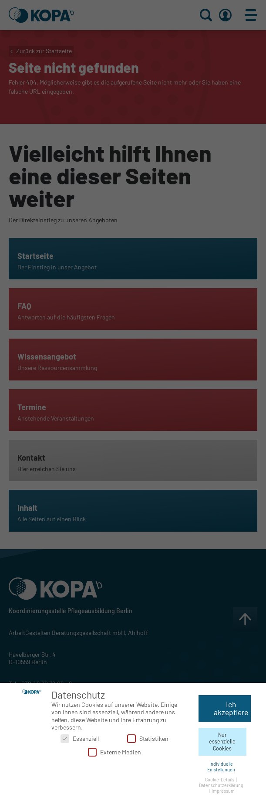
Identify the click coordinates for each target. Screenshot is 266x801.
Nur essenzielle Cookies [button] (222, 740)
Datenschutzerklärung (221, 783)
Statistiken (147, 737)
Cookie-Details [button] (220, 778)
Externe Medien (114, 751)
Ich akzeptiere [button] (231, 707)
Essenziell (80, 737)
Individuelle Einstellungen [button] (221, 764)
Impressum (223, 789)
